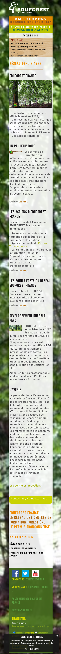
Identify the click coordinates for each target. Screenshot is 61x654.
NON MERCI (34, 649)
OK (26, 649)
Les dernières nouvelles (22, 548)
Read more (18, 202)
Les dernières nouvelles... (25, 485)
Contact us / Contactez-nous (29, 498)
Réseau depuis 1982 (19, 544)
